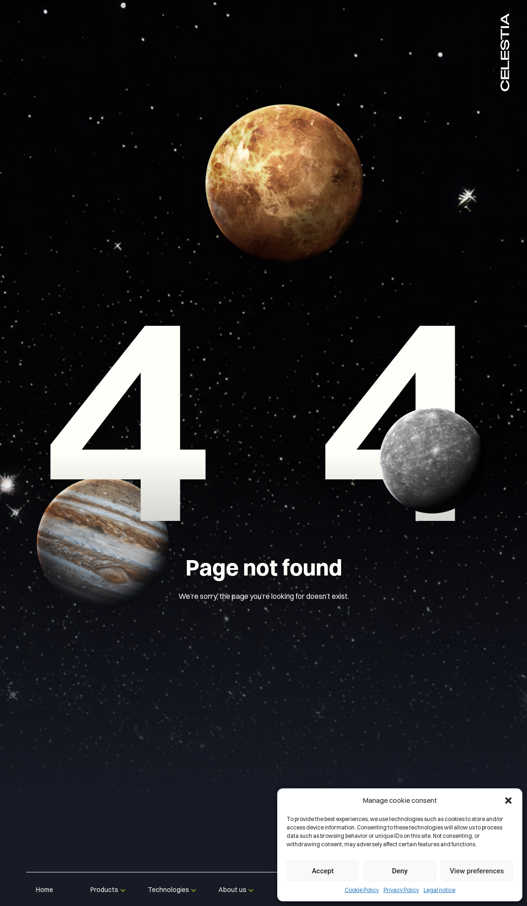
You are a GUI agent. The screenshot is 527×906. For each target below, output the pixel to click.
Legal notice (439, 889)
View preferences (477, 871)
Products (104, 889)
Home (44, 889)
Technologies (168, 889)
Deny (400, 871)
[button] (508, 800)
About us (232, 889)
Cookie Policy (362, 889)
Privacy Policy (401, 889)
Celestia (505, 51)
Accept (323, 871)
